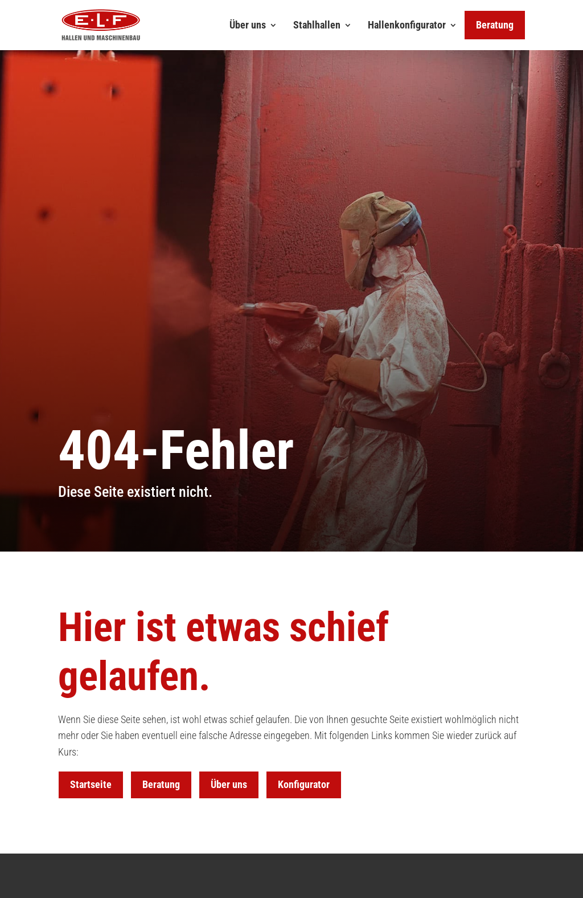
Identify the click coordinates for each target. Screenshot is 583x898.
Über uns (247, 25)
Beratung (161, 784)
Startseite (91, 784)
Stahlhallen (316, 25)
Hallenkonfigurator (407, 25)
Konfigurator (304, 784)
